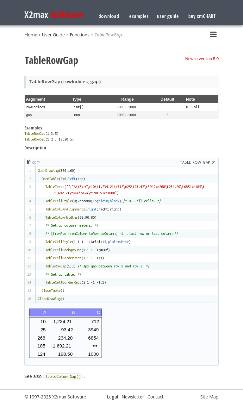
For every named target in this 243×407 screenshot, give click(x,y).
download (108, 16)
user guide (168, 16)
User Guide (53, 35)
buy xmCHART (202, 16)
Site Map (209, 397)
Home (30, 35)
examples (139, 16)
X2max (53, 14)
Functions (80, 35)
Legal (112, 397)
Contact (155, 397)
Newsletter (133, 397)
